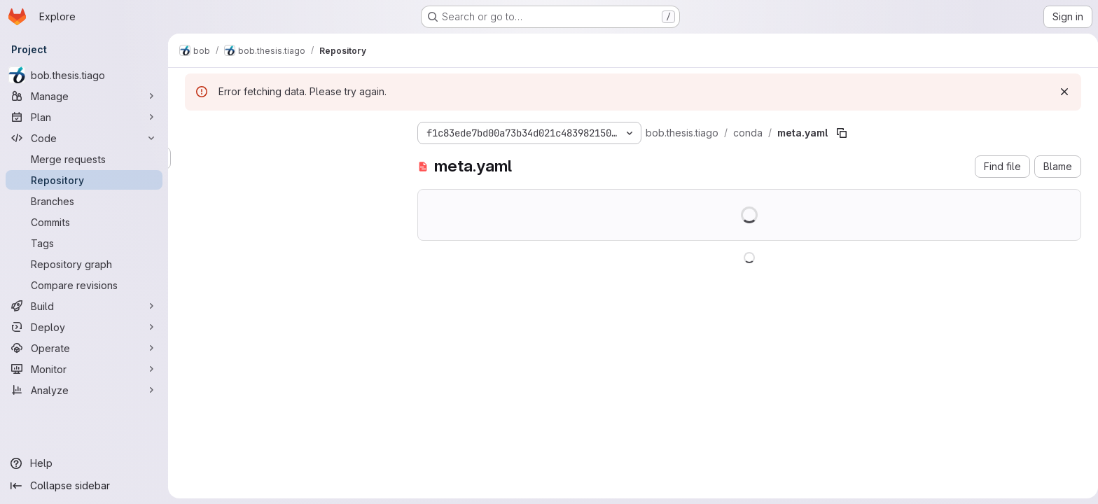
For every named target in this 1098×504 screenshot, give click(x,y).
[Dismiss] (1061, 91)
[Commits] (84, 222)
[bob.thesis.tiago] (84, 75)
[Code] (84, 138)
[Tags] (84, 243)
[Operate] (84, 348)
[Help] (84, 463)
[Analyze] (84, 390)
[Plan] (84, 117)
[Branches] (84, 201)
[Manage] (84, 96)
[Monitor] (84, 369)
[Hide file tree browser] (193, 130)
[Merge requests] (84, 159)
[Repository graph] (84, 264)
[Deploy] (84, 327)
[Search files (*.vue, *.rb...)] (287, 158)
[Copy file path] (839, 133)
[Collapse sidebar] (84, 486)
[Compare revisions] (84, 285)
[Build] (84, 306)
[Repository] (84, 180)
